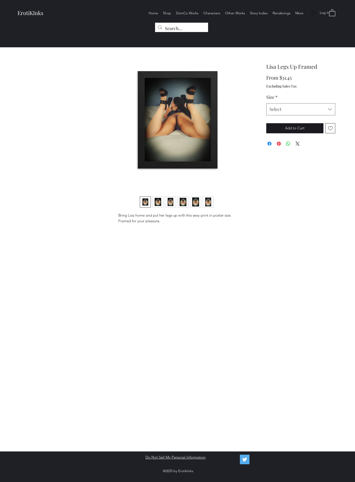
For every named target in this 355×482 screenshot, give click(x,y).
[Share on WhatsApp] (288, 144)
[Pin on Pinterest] (279, 144)
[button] (332, 12)
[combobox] (300, 109)
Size (272, 97)
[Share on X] (298, 144)
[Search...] (181, 28)
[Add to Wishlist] (330, 128)
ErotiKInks (30, 13)
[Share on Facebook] (269, 144)
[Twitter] (244, 459)
